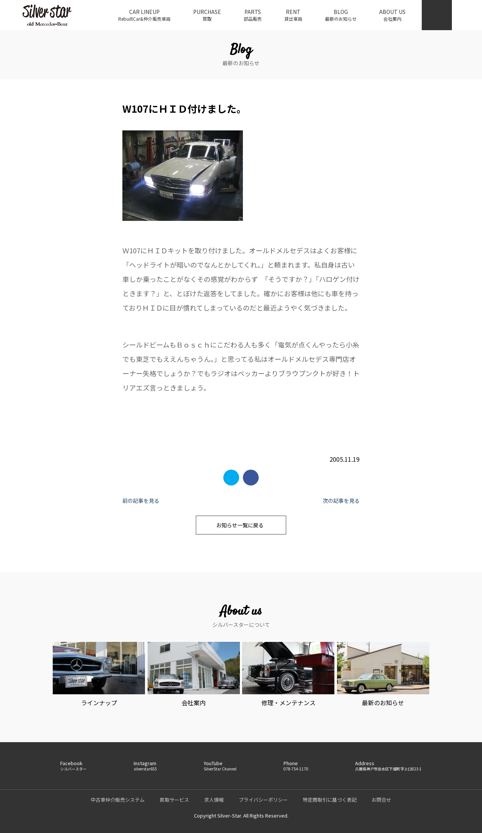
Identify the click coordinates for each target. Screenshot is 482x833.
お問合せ (381, 799)
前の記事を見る (140, 500)
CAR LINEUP (144, 15)
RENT (293, 15)
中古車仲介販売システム (118, 799)
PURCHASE (207, 15)
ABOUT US (392, 15)
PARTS (253, 15)
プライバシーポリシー (263, 799)
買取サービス (174, 799)
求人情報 (214, 799)
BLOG (341, 15)
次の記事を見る (341, 500)
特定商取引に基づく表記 (330, 799)
